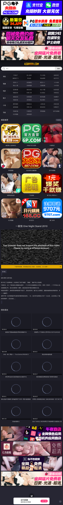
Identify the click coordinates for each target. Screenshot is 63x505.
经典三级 (29, 92)
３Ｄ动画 (56, 82)
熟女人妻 (15, 85)
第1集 (3, 271)
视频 (4, 84)
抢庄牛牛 (56, 78)
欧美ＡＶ (42, 82)
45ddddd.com (31, 64)
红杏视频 (15, 114)
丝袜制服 (29, 85)
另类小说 (29, 107)
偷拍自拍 (29, 89)
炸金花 (29, 78)
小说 (4, 105)
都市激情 (15, 104)
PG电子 (16, 75)
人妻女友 (42, 104)
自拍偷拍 (29, 82)
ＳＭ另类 (56, 85)
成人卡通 (42, 89)
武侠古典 (56, 104)
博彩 (4, 76)
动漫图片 (56, 97)
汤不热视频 (56, 111)
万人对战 (42, 75)
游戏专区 (56, 75)
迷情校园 (15, 107)
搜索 (58, 68)
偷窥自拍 (15, 97)
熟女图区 (42, 100)
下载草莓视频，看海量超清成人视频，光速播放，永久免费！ (37, 267)
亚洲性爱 (15, 89)
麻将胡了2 (15, 78)
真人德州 (29, 75)
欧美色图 (42, 97)
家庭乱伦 (29, 104)
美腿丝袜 (15, 100)
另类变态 (56, 92)
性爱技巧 (56, 107)
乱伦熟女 (42, 92)
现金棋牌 (42, 78)
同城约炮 (15, 111)
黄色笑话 (42, 107)
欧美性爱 (56, 89)
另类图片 (56, 100)
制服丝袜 (15, 92)
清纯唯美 (29, 100)
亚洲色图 (29, 97)
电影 (4, 91)
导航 (4, 112)
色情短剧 (29, 114)
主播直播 (42, 85)
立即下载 (44, 501)
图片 (4, 98)
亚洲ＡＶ (15, 82)
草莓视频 (42, 111)
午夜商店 (29, 111)
